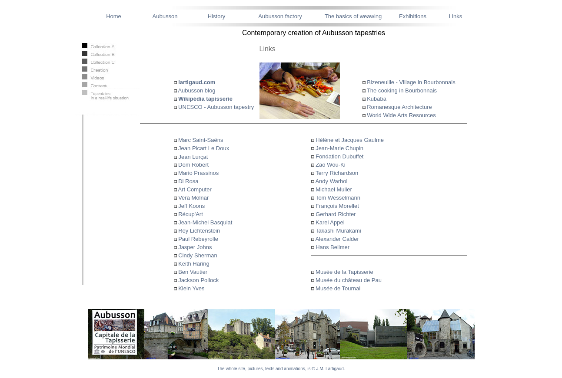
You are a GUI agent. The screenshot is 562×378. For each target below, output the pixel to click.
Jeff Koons (191, 206)
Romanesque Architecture (399, 107)
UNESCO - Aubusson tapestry (215, 107)
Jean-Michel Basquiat (205, 222)
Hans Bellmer (332, 247)
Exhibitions (412, 16)
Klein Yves (191, 288)
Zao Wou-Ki (330, 164)
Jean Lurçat (193, 157)
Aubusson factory (280, 16)
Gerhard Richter (336, 214)
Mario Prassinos (196, 173)
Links (455, 16)
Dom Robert (191, 164)
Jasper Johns (195, 247)
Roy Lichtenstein (199, 230)
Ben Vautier (192, 272)
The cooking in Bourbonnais (402, 90)
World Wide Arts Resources (401, 115)
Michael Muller (334, 189)
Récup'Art (190, 214)
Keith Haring (194, 263)
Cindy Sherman (197, 255)
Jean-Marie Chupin (339, 148)
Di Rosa (188, 181)
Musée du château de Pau (348, 280)
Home (113, 16)
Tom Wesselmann (338, 197)
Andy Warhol (331, 181)
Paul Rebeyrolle (198, 239)
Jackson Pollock (198, 280)
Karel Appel (330, 222)
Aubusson (165, 16)
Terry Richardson (337, 173)
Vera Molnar (193, 197)
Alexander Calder (337, 239)
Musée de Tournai (337, 288)
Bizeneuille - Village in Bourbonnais (411, 82)
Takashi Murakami (338, 230)
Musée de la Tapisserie (343, 272)
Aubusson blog (196, 90)
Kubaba (376, 98)
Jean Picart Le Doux (203, 148)
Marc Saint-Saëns (200, 140)
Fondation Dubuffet (339, 156)
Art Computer (194, 189)
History (216, 16)
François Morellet (337, 206)
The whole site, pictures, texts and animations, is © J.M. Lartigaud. (281, 368)
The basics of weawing (353, 16)
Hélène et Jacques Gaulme (350, 140)
